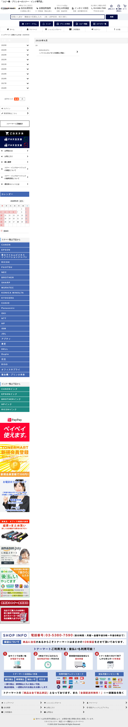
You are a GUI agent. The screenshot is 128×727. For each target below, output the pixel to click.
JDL (3, 334)
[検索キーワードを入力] (57, 17)
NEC (4, 272)
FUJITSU (6, 267)
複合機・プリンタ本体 (13, 374)
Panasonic (8, 308)
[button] (117, 29)
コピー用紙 (81, 24)
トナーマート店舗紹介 (14, 124)
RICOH (5, 262)
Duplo (5, 354)
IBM (3, 328)
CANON (6, 245)
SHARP (5, 282)
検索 (111, 17)
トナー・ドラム (29, 24)
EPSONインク (9, 394)
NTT (3, 318)
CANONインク (9, 389)
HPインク (6, 404)
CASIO (5, 303)
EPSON (5, 250)
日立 (3, 359)
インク (46, 24)
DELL (4, 349)
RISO (4, 364)
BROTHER (7, 277)
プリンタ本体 (63, 24)
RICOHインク (9, 409)
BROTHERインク (11, 399)
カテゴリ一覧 (99, 24)
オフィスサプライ (10, 369)
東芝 (3, 344)
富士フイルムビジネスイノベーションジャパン (14, 256)
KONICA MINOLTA (12, 293)
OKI (3, 313)
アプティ (6, 339)
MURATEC (7, 287)
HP (3, 323)
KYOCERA (7, 298)
